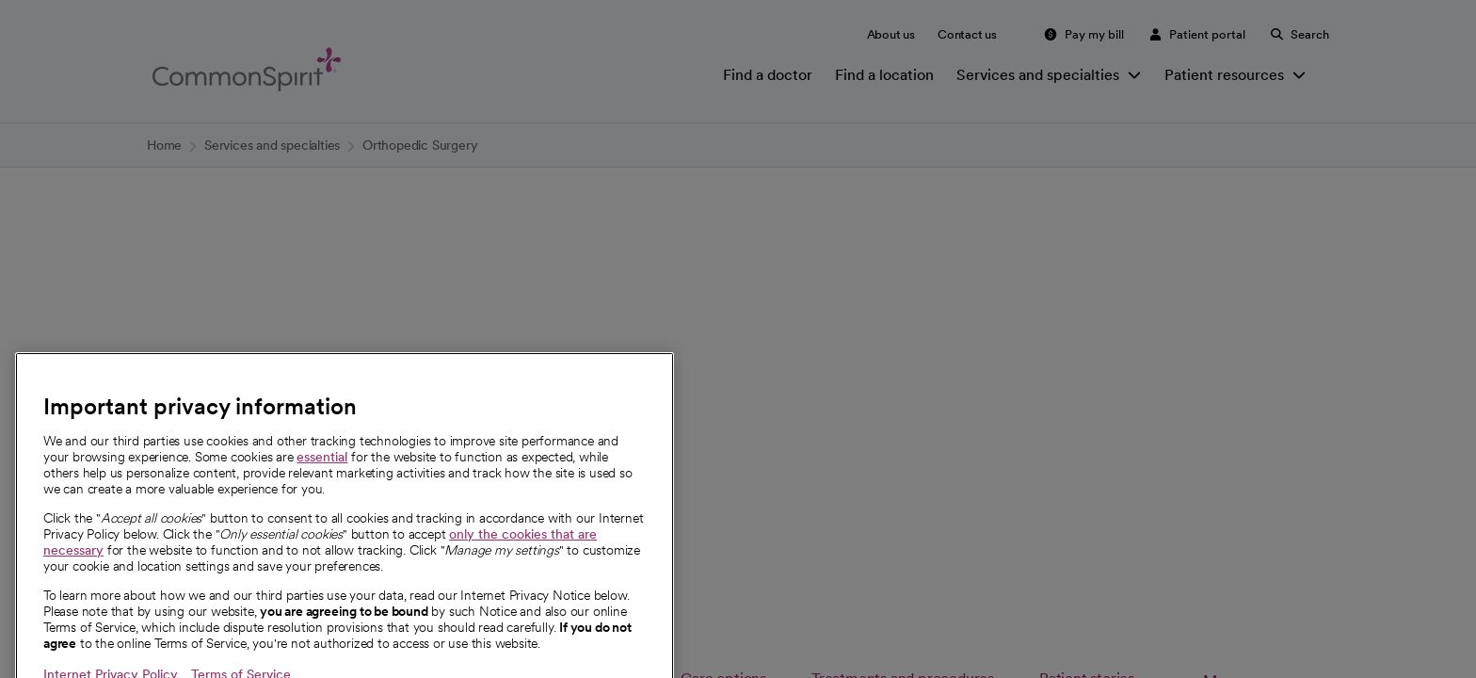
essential (322, 521)
